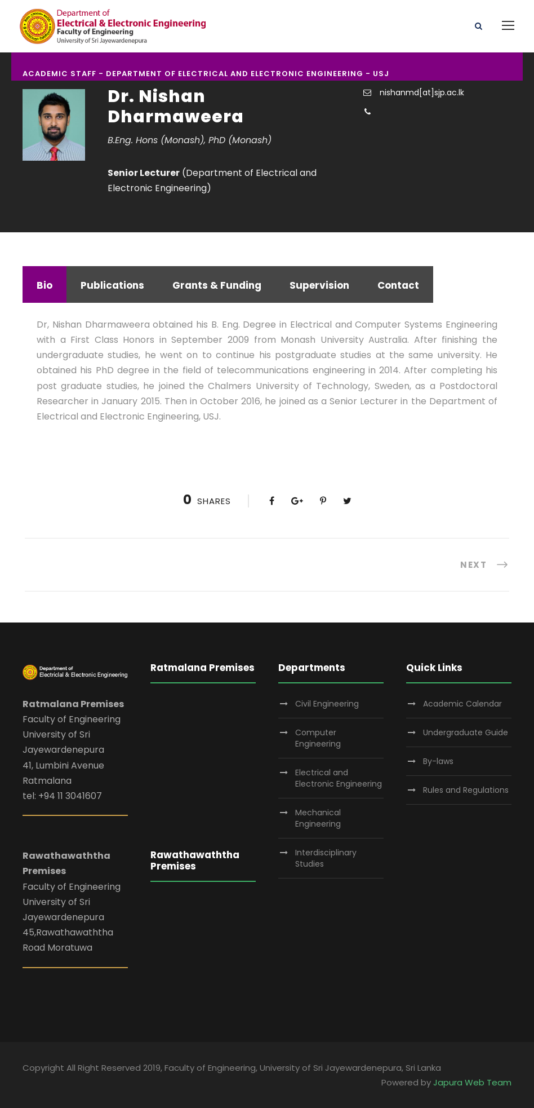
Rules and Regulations (466, 790)
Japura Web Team (472, 1082)
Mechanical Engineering (318, 818)
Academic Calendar (462, 703)
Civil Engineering (327, 703)
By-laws (438, 761)
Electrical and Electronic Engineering (338, 778)
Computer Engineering (318, 738)
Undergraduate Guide (465, 732)
